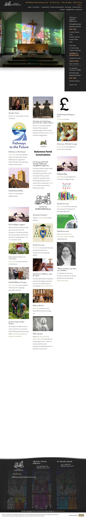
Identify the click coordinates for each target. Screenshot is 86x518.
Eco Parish (68, 7)
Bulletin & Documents (57, 7)
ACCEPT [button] (81, 515)
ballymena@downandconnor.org (24, 477)
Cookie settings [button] (73, 515)
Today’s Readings (66, 2)
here (14, 116)
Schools (62, 9)
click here (41, 218)
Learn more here (46, 286)
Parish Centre (76, 7)
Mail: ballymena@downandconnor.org (37, 2)
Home (29, 7)
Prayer (80, 5)
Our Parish (36, 7)
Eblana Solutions (59, 511)
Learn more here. (62, 281)
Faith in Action (77, 2)
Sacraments (45, 7)
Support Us (79, 9)
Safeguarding (70, 9)
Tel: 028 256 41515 (55, 2)
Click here (12, 155)
